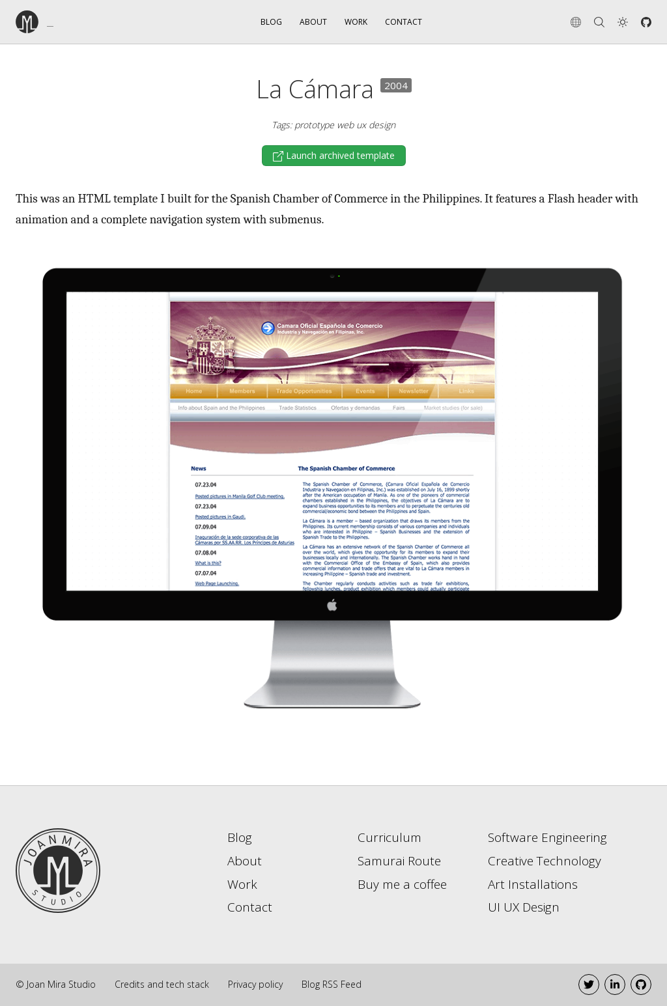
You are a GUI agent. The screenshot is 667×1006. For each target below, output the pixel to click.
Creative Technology (544, 860)
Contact (403, 21)
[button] (622, 22)
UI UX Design (524, 907)
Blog (271, 21)
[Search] (599, 22)
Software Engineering (547, 837)
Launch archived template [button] (340, 155)
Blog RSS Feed (332, 984)
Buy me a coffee (402, 884)
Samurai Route (399, 860)
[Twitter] (588, 984)
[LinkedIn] (614, 984)
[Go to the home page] (64, 21)
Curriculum (389, 837)
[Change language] (576, 22)
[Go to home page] (58, 869)
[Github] (646, 22)
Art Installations (533, 884)
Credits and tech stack (162, 984)
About (313, 21)
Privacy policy (255, 984)
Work (356, 21)
